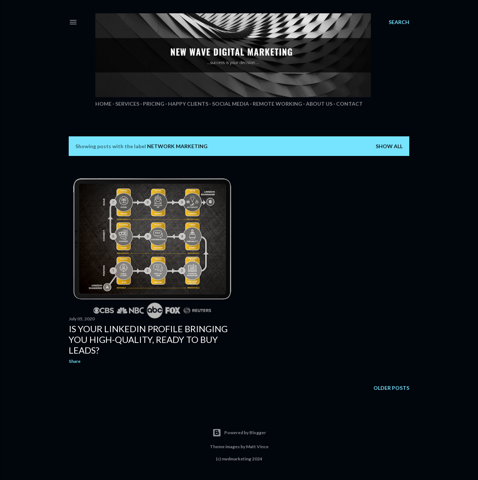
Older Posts (391, 388)
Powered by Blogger (239, 432)
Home (103, 104)
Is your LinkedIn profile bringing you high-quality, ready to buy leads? (148, 339)
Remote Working (277, 104)
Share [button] (75, 361)
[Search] (399, 22)
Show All (389, 146)
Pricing (153, 104)
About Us (319, 104)
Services (127, 104)
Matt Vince (257, 446)
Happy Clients (188, 104)
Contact (349, 104)
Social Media (230, 104)
